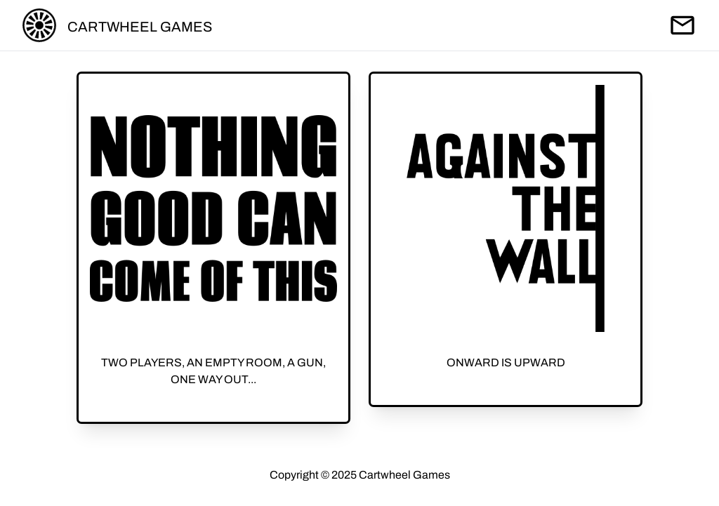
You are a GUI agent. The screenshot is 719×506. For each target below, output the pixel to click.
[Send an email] (682, 25)
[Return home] (39, 25)
